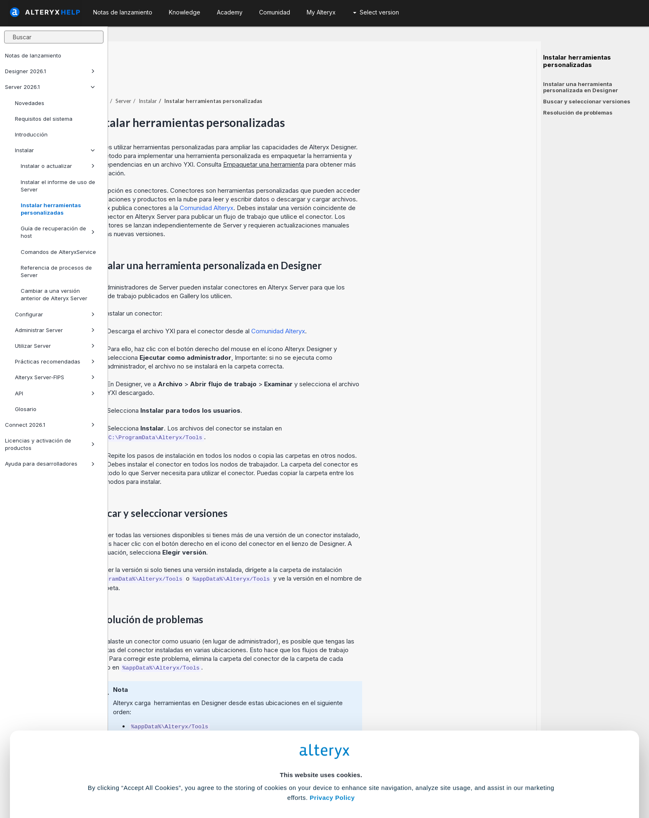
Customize (388, 781)
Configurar (55, 314)
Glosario (25, 409)
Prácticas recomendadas (55, 361)
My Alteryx (321, 12)
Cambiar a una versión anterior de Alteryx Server (54, 294)
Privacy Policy (332, 734)
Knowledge (184, 12)
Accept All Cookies (262, 781)
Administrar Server (55, 330)
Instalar (55, 150)
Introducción (31, 134)
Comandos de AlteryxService (58, 252)
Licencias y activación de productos (50, 444)
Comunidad (274, 12)
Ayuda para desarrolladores (50, 463)
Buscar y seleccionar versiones (586, 101)
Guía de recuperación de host (58, 232)
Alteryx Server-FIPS (55, 377)
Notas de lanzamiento (33, 55)
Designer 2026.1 (50, 71)
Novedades (29, 103)
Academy (230, 12)
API (55, 393)
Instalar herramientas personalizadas (51, 209)
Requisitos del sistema (43, 118)
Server (231, 78)
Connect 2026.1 (50, 424)
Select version (376, 12)
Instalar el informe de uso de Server (58, 186)
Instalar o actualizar (58, 166)
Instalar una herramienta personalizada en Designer (580, 87)
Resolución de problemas (578, 112)
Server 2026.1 (50, 87)
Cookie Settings (321, 757)
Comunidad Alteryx (314, 185)
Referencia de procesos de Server (56, 271)
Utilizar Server (55, 345)
